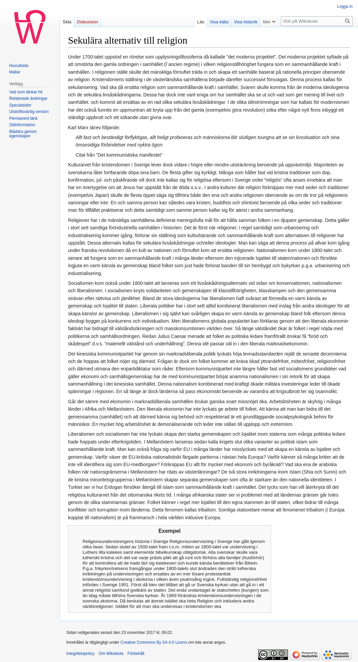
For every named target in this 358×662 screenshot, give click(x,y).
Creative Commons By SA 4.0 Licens (153, 642)
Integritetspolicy (80, 653)
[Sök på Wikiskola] (317, 21)
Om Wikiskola (110, 653)
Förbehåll (136, 653)
